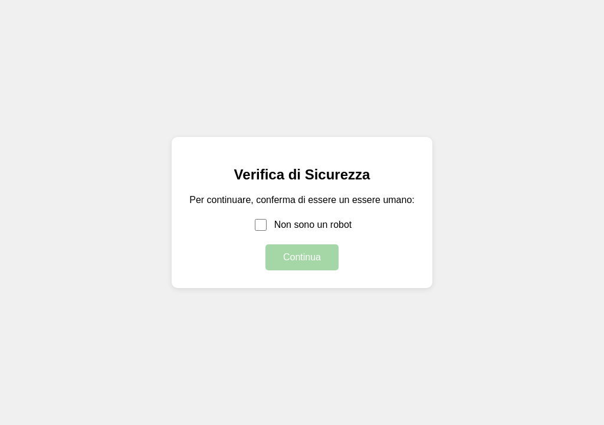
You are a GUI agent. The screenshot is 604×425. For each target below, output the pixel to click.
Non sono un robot (313, 225)
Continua (302, 257)
